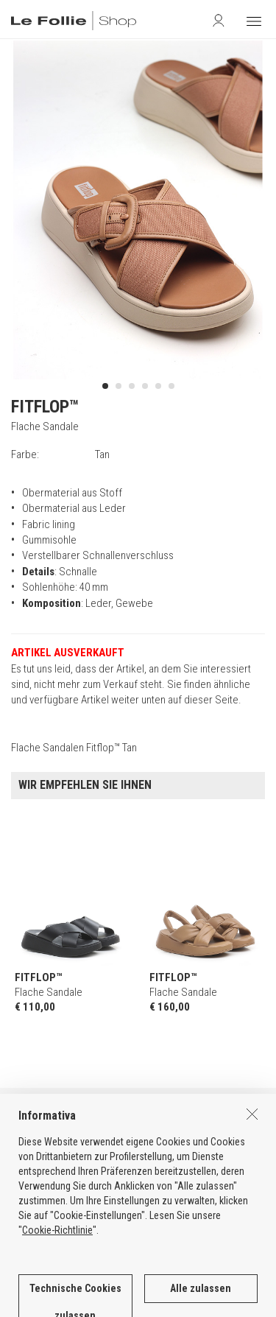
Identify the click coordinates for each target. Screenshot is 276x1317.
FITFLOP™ (45, 406)
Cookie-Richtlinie (57, 1279)
